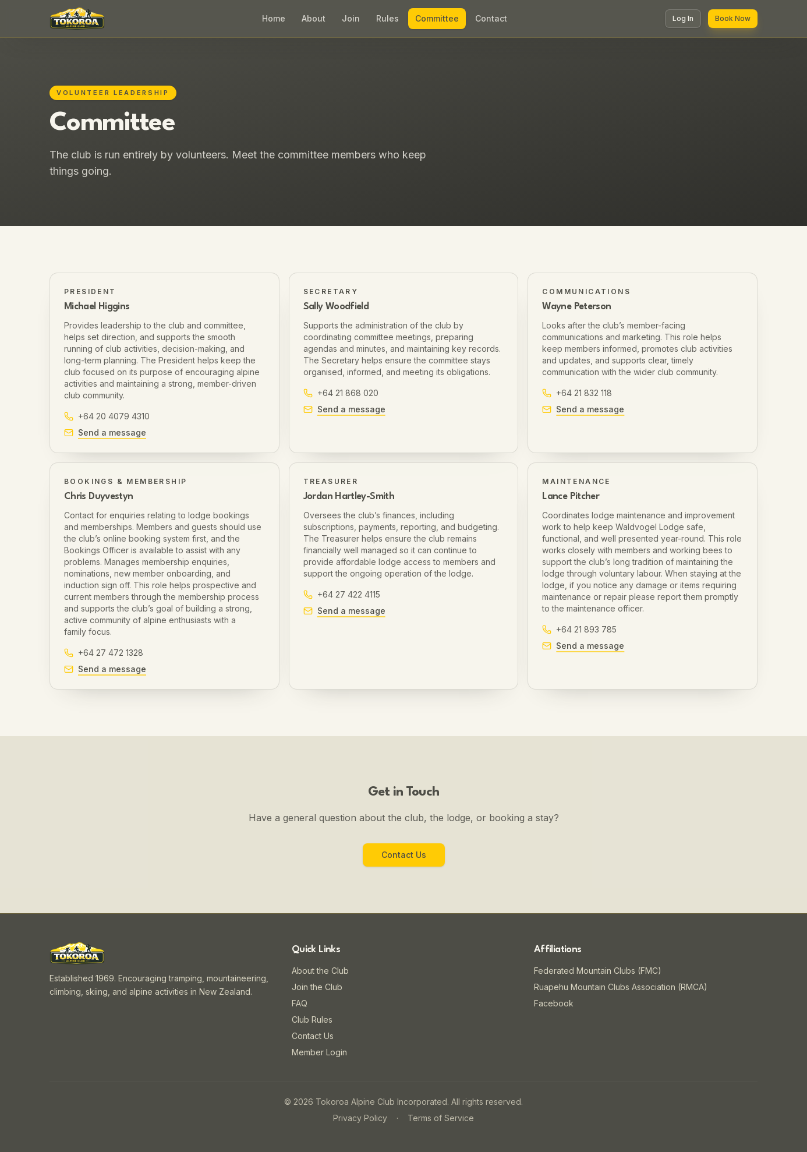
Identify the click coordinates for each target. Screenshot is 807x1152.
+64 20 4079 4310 (107, 416)
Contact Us (403, 855)
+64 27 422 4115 (341, 594)
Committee (437, 18)
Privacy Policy (360, 1118)
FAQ (299, 1003)
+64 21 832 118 (577, 393)
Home (273, 18)
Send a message (105, 432)
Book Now (733, 18)
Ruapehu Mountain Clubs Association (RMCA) (620, 987)
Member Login (319, 1052)
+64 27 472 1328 (103, 653)
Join (351, 18)
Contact (491, 18)
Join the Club (317, 987)
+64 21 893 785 (579, 629)
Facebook (554, 1003)
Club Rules (312, 1019)
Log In (682, 18)
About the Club (320, 971)
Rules (387, 18)
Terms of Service (441, 1118)
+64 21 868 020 (340, 393)
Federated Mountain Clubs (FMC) (597, 971)
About (313, 18)
